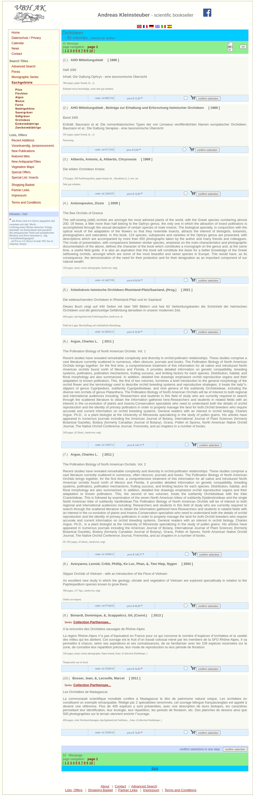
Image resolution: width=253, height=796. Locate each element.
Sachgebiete (22, 82)
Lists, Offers (73, 790)
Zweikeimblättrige (28, 127)
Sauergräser (24, 112)
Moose (20, 101)
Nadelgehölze (25, 108)
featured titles (21, 156)
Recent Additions (23, 140)
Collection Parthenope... (92, 622)
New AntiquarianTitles (26, 161)
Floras (16, 71)
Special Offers (21, 172)
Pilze (18, 89)
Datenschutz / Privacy (26, 38)
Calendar (18, 43)
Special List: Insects (25, 177)
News (15, 48)
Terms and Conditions (26, 202)
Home (16, 32)
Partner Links (21, 190)
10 (230, 46)
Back (155, 768)
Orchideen (22, 120)
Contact (17, 54)
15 (230, 50)
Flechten (21, 93)
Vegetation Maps (23, 167)
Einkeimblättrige (27, 123)
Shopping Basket (23, 185)
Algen (19, 97)
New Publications (23, 151)
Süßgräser (22, 116)
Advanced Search (24, 66)
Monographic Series (25, 77)
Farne (19, 105)
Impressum (19, 195)
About (105, 786)
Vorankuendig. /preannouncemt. (33, 145)
